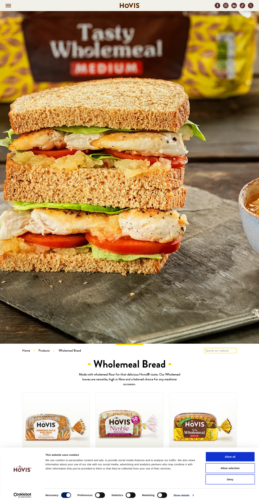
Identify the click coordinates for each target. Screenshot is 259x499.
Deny (230, 476)
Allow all (230, 453)
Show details (182, 492)
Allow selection (230, 465)
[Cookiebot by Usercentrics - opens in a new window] (22, 492)
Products (44, 350)
